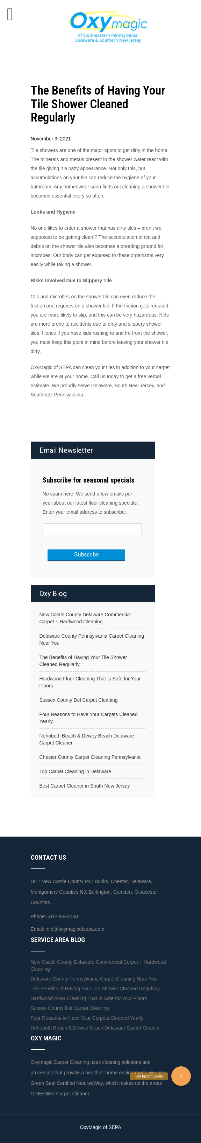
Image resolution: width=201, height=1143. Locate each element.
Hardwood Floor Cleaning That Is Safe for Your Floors (90, 682)
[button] (181, 1076)
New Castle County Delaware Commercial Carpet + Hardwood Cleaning (85, 618)
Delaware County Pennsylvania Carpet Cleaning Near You (92, 639)
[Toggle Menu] (10, 14)
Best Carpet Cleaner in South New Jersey (85, 786)
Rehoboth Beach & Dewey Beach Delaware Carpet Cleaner (87, 739)
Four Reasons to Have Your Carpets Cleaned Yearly (89, 718)
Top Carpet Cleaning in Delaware (75, 771)
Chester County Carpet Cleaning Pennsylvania (90, 757)
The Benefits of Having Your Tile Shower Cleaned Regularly (83, 660)
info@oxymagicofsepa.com (74, 929)
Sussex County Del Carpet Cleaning (79, 700)
